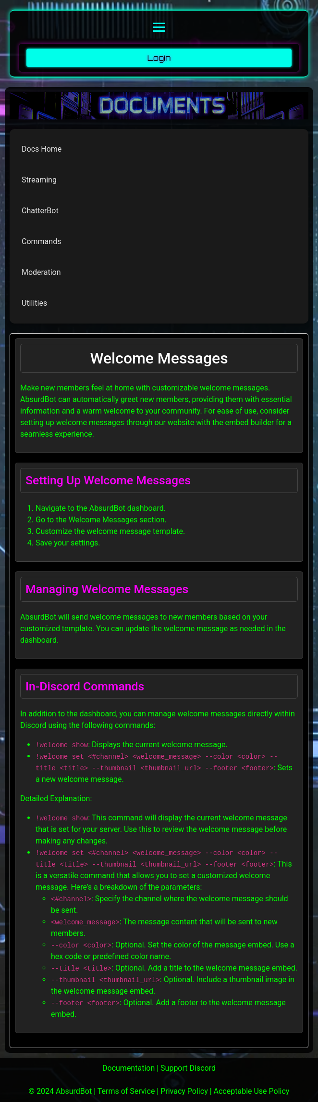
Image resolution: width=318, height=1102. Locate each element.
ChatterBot (40, 210)
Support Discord (188, 1068)
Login (159, 58)
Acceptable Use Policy (252, 1091)
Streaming (39, 179)
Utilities (34, 303)
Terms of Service (126, 1091)
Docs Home (41, 149)
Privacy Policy (184, 1091)
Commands (41, 241)
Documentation (128, 1068)
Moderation (41, 272)
